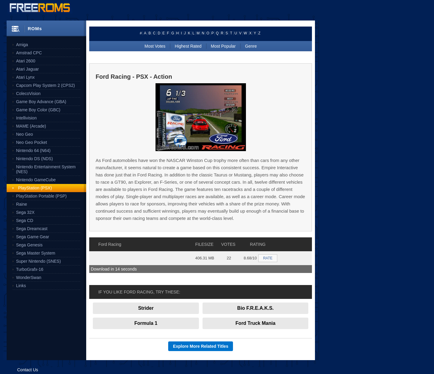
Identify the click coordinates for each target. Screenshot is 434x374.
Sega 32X (25, 212)
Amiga (22, 44)
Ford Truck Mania (255, 323)
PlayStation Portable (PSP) (41, 196)
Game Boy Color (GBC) (38, 109)
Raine (21, 204)
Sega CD (24, 220)
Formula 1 (145, 323)
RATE (267, 258)
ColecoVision (28, 93)
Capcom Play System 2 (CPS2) (45, 85)
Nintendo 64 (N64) (33, 150)
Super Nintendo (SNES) (38, 261)
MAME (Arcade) (31, 126)
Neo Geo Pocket (31, 142)
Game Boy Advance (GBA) (41, 101)
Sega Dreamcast (31, 228)
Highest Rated (188, 46)
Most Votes (155, 46)
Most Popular (223, 46)
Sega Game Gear (32, 236)
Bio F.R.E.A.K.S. (255, 308)
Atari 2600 (25, 61)
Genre (251, 46)
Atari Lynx (25, 77)
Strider (146, 308)
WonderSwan (28, 277)
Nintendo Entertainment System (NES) (46, 169)
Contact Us (27, 369)
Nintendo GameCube (36, 179)
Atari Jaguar (27, 69)
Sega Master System (35, 253)
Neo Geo (24, 134)
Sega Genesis (29, 244)
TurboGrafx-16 (29, 269)
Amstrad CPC (29, 52)
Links (21, 285)
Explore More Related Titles (200, 346)
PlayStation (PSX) (35, 187)
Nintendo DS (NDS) (34, 158)
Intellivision (26, 118)
